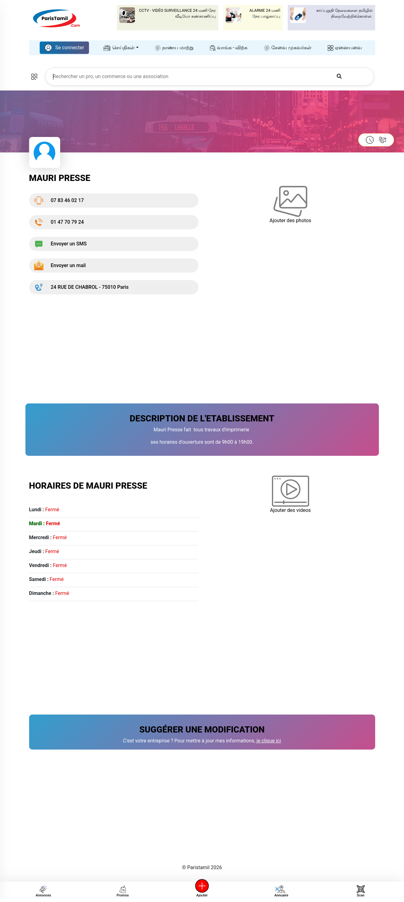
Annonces (43, 891)
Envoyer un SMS (60, 244)
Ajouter (202, 891)
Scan (361, 891)
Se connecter (64, 47)
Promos (123, 891)
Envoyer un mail (60, 265)
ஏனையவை (345, 48)
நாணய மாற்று (174, 48)
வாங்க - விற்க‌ (228, 48)
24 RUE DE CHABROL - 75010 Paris (81, 287)
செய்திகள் (119, 48)
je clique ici (268, 741)
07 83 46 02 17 (59, 200)
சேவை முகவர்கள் (287, 48)
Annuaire (280, 891)
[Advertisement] (202, 345)
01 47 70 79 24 (59, 222)
